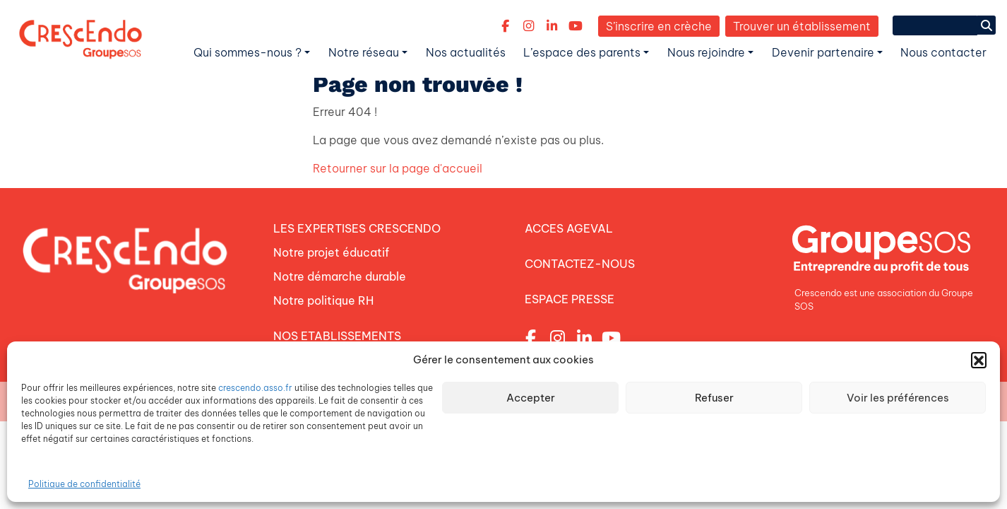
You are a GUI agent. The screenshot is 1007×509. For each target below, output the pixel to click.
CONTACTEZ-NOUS (580, 264)
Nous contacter (943, 52)
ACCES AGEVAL (569, 228)
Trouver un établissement (802, 26)
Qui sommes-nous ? (247, 52)
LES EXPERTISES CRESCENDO (357, 228)
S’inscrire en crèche (659, 26)
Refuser (714, 397)
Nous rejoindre (706, 52)
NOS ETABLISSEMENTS (337, 336)
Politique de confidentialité (84, 484)
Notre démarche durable (339, 276)
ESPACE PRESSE (569, 299)
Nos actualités (466, 52)
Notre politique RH (323, 300)
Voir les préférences (898, 397)
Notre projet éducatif (331, 252)
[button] (979, 360)
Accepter (530, 397)
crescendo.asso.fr (255, 387)
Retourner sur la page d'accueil (397, 168)
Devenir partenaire (823, 52)
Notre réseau (363, 52)
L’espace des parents (581, 52)
